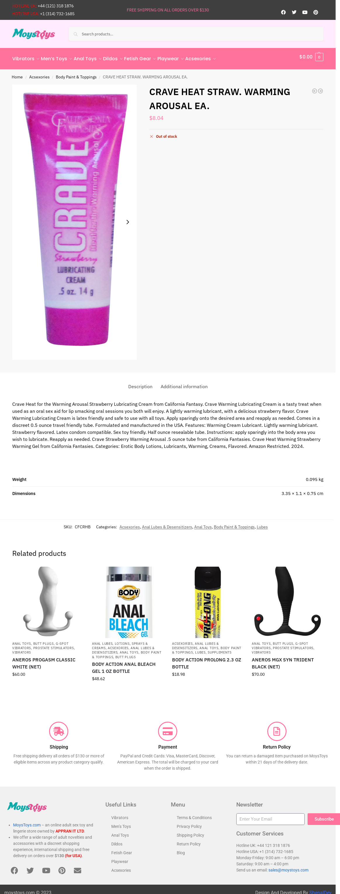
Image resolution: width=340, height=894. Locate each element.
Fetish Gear (121, 849)
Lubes (262, 523)
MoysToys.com (27, 821)
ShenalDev (320, 889)
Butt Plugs (43, 640)
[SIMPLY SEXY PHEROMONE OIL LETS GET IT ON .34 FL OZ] (315, 88)
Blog (181, 849)
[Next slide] (128, 219)
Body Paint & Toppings (76, 73)
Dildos (116, 840)
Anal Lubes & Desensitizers (167, 523)
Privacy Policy (189, 823)
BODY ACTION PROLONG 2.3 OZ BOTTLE (206, 660)
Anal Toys (203, 523)
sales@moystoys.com (288, 866)
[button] (311, 57)
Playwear (119, 858)
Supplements (220, 649)
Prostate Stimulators (53, 645)
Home (17, 73)
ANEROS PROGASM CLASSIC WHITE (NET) (43, 660)
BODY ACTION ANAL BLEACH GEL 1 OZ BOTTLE (124, 664)
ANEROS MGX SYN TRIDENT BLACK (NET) (283, 660)
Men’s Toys (121, 823)
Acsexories (39, 73)
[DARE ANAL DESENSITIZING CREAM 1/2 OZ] (320, 88)
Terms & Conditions (194, 814)
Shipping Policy (190, 832)
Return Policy (189, 840)
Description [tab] (140, 383)
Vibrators (21, 649)
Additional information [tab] (184, 383)
